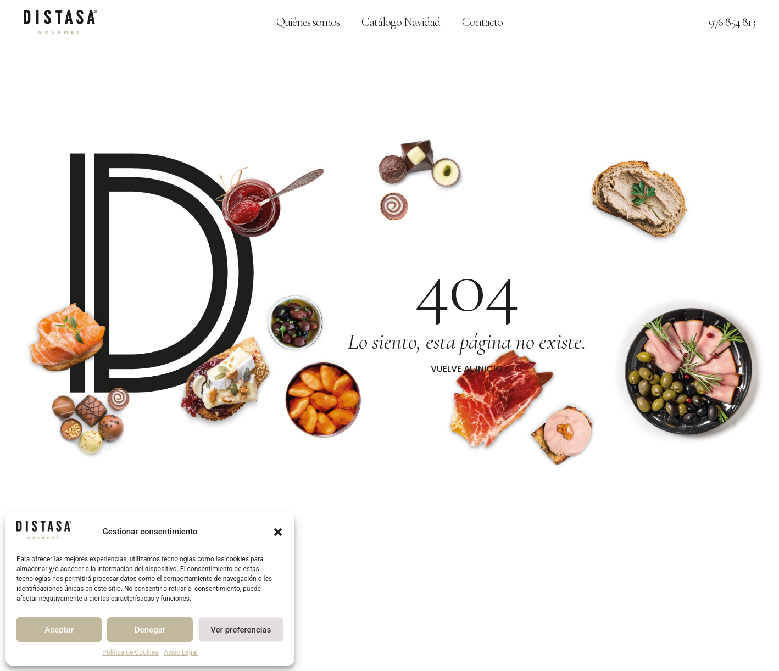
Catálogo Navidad (400, 22)
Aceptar (59, 630)
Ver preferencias (240, 630)
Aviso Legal (180, 652)
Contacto (482, 22)
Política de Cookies (130, 652)
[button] (277, 532)
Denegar (150, 630)
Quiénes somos (308, 22)
